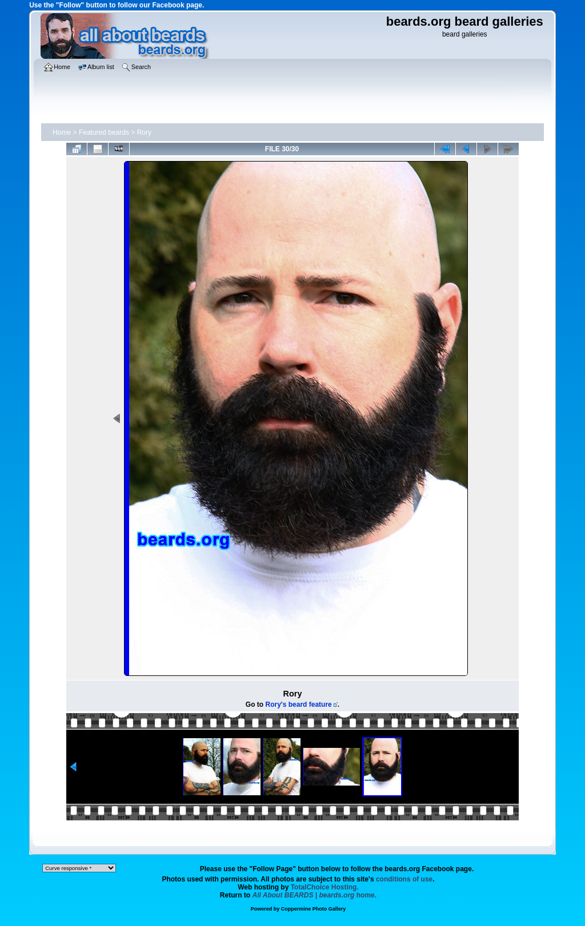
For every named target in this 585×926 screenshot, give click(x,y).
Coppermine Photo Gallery (313, 909)
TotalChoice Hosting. (325, 887)
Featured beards (104, 132)
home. (315, 895)
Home (62, 132)
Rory (144, 132)
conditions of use (404, 879)
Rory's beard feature (299, 704)
